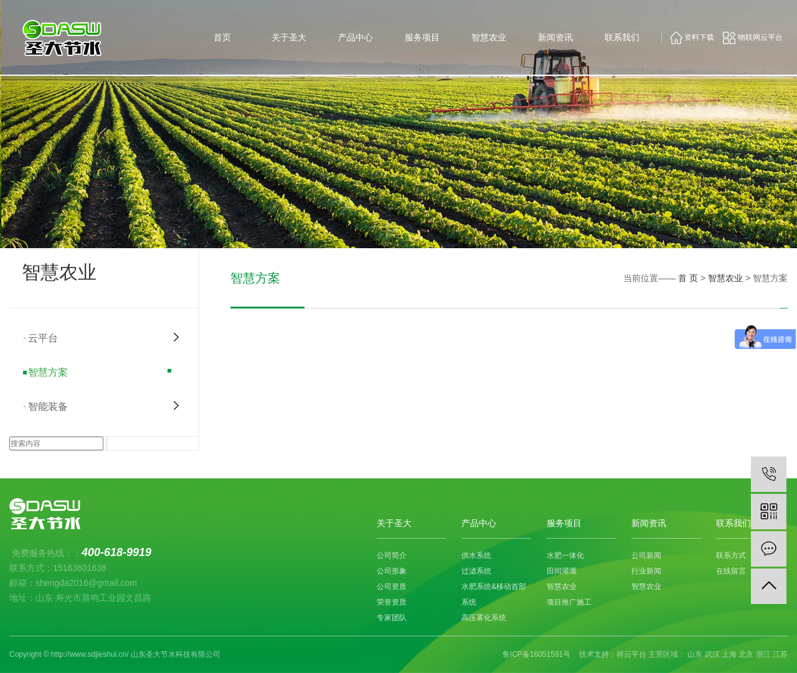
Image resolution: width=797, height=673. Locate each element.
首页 (222, 37)
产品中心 (355, 37)
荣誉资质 (392, 602)
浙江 (763, 654)
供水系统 (476, 555)
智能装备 (48, 406)
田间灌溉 (562, 571)
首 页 (688, 278)
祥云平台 (631, 654)
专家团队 (392, 617)
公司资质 (392, 586)
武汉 (712, 654)
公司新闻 (646, 555)
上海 (729, 654)
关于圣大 (288, 37)
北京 (745, 654)
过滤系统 (476, 571)
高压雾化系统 (483, 617)
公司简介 (392, 555)
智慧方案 (48, 372)
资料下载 (692, 37)
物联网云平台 (752, 37)
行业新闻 (646, 571)
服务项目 (422, 37)
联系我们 (622, 37)
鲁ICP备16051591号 (536, 654)
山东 (694, 654)
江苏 (780, 654)
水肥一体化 (565, 555)
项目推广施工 (569, 602)
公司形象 (392, 571)
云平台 (43, 338)
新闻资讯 (555, 37)
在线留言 (731, 571)
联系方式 (731, 555)
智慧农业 (488, 37)
